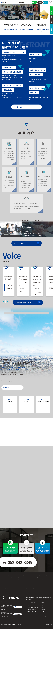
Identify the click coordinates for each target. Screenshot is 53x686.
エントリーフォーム (45, 679)
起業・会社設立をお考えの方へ (32, 672)
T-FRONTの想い (29, 666)
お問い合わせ (40, 2)
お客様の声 (43, 674)
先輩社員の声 (44, 666)
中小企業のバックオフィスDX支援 (32, 677)
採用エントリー (45, 2)
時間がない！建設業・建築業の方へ (32, 670)
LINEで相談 (34, 2)
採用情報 (43, 665)
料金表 (28, 675)
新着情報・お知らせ (45, 675)
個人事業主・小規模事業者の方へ (32, 674)
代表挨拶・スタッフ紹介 (45, 668)
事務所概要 (43, 672)
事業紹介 (28, 668)
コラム (43, 670)
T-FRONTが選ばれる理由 (31, 665)
